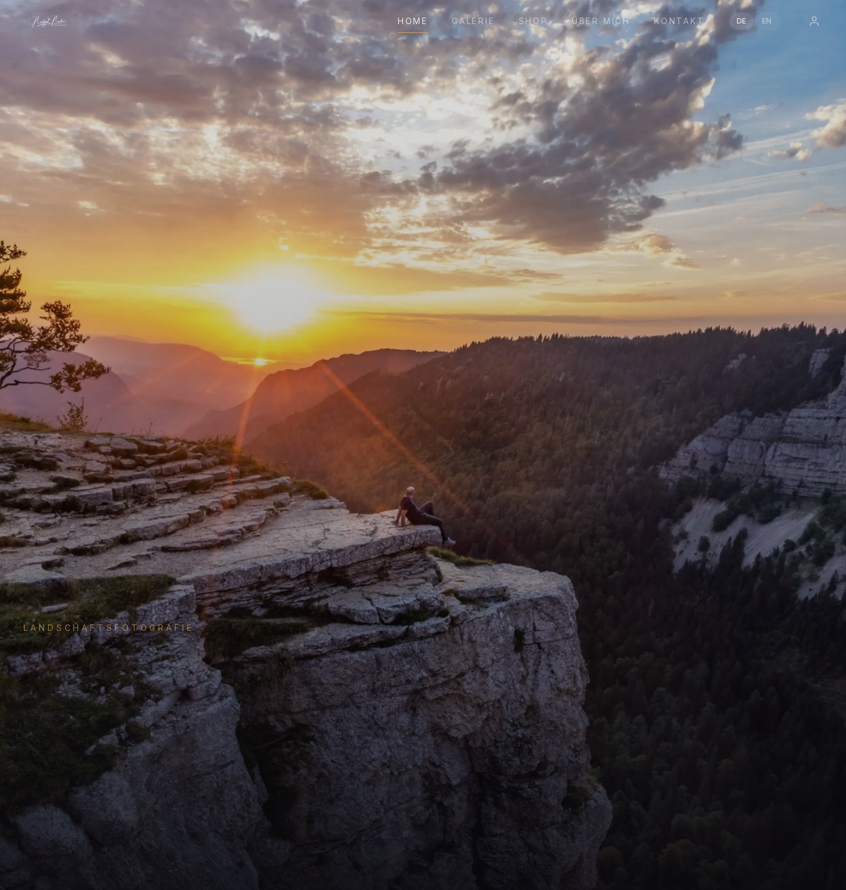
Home (413, 21)
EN (767, 20)
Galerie (473, 21)
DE (742, 20)
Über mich (601, 21)
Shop (533, 21)
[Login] (814, 21)
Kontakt (679, 21)
